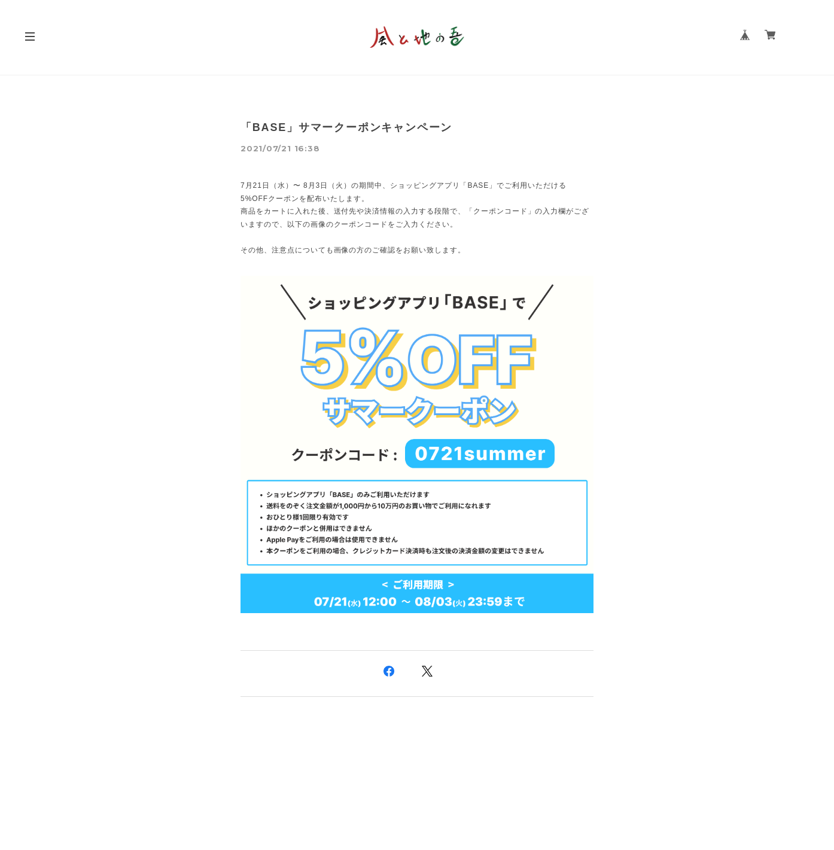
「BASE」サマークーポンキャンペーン (346, 127)
